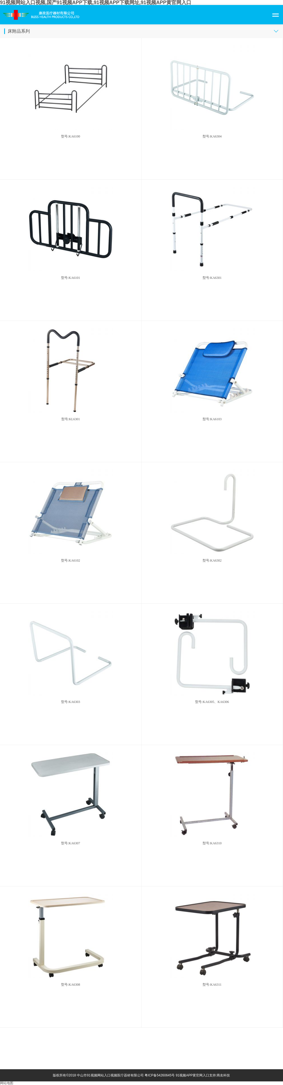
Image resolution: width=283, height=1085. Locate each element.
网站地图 (6, 1083)
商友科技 (223, 1075)
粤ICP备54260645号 (160, 1075)
